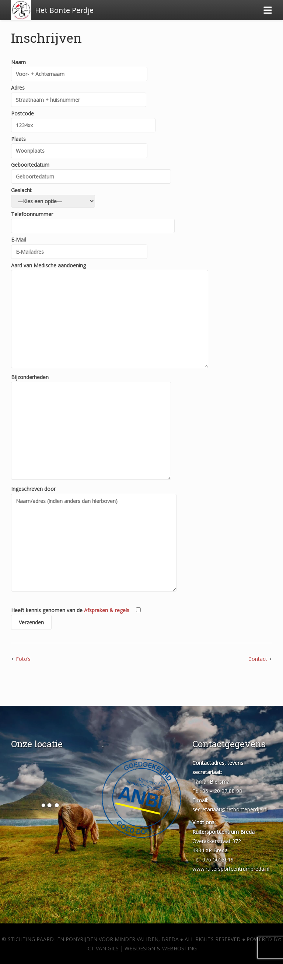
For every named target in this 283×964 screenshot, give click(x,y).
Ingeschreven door (94, 539)
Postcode (83, 119)
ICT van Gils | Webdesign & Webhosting (141, 948)
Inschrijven (46, 37)
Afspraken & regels (106, 610)
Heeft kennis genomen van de (76, 618)
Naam (79, 68)
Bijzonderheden (91, 427)
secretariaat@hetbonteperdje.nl (230, 809)
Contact (257, 658)
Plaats (79, 144)
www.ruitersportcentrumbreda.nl (230, 868)
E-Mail (79, 245)
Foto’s (23, 658)
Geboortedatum (91, 170)
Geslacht (53, 196)
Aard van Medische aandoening (109, 316)
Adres (78, 93)
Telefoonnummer (93, 220)
